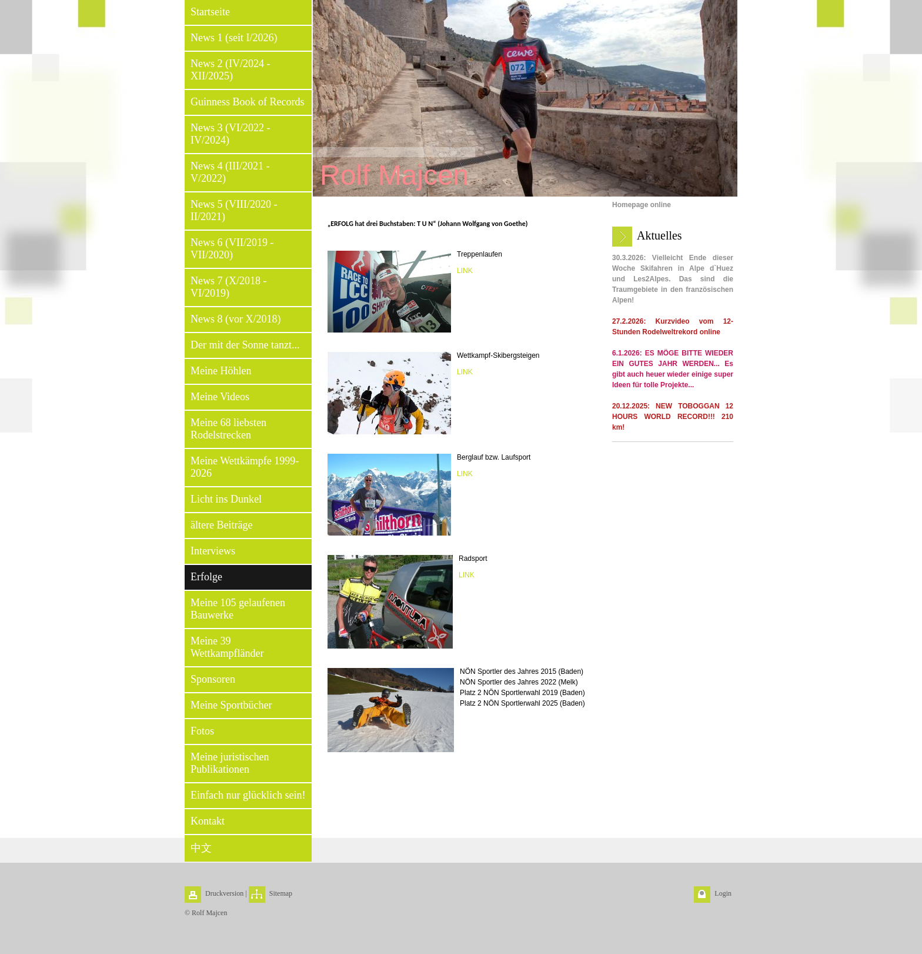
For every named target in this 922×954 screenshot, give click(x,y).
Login (722, 893)
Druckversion (224, 893)
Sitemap (280, 893)
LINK (465, 271)
